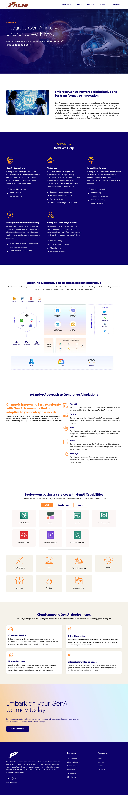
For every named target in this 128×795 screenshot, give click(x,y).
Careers (103, 4)
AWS (47, 505)
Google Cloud (63, 505)
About (79, 4)
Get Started (17, 729)
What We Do (67, 4)
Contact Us (116, 4)
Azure (80, 505)
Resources (91, 4)
